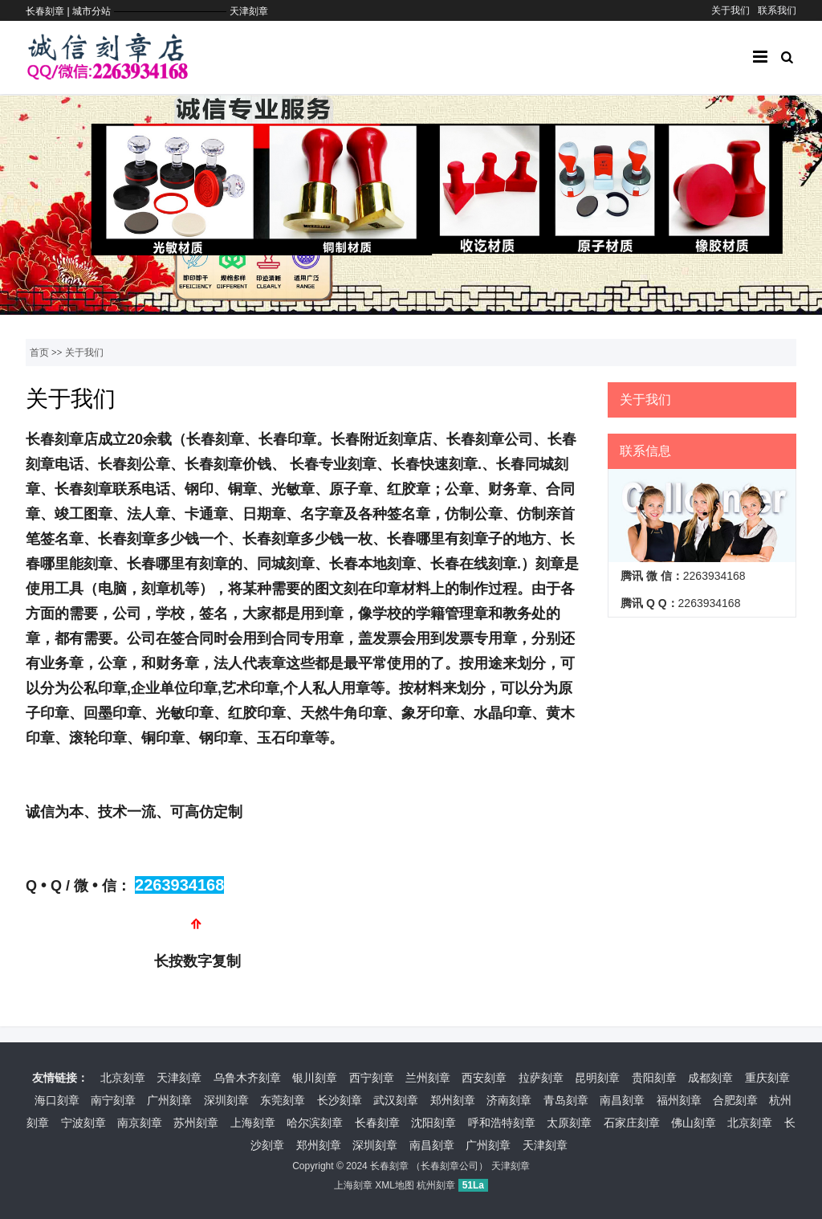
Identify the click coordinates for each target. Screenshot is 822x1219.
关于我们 (730, 10)
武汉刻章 (395, 1100)
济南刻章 (508, 1100)
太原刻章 (569, 1122)
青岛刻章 (565, 1100)
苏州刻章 (195, 1122)
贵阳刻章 (654, 1077)
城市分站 (91, 11)
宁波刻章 (83, 1122)
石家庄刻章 (632, 1122)
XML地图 (394, 1185)
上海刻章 (252, 1122)
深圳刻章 (226, 1100)
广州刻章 (169, 1100)
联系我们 (777, 10)
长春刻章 (377, 1122)
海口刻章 (57, 1100)
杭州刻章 (436, 1185)
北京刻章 (122, 1077)
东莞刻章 (282, 1100)
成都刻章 (710, 1077)
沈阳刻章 (433, 1122)
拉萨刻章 (541, 1077)
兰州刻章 (427, 1077)
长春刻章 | (49, 11)
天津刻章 (249, 11)
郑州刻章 (452, 1100)
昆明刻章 (597, 1077)
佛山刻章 (693, 1122)
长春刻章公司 (449, 1166)
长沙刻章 (339, 1100)
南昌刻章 (622, 1100)
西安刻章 (484, 1077)
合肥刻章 (735, 1100)
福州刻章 (679, 1100)
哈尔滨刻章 (315, 1122)
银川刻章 (314, 1077)
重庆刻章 (767, 1077)
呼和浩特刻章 (501, 1122)
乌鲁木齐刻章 (247, 1077)
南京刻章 (139, 1122)
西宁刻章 (371, 1077)
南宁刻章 (113, 1100)
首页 (39, 352)
